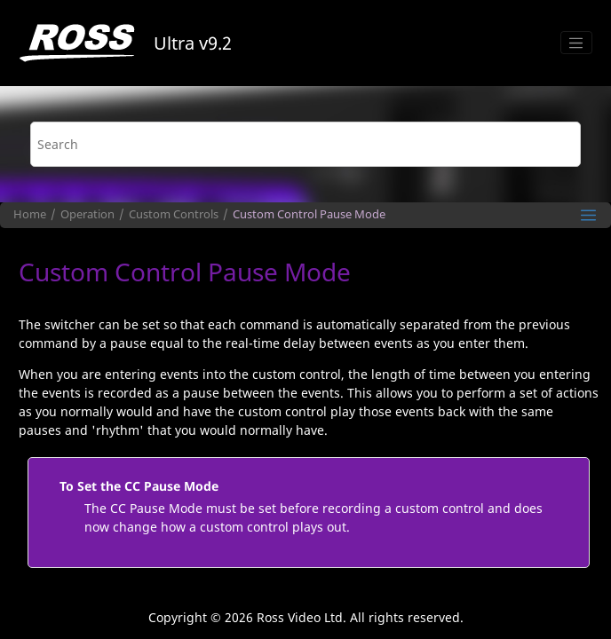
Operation (87, 214)
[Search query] (305, 144)
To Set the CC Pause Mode (139, 485)
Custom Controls (173, 214)
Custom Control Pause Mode (309, 214)
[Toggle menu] (576, 42)
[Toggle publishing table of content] (588, 215)
